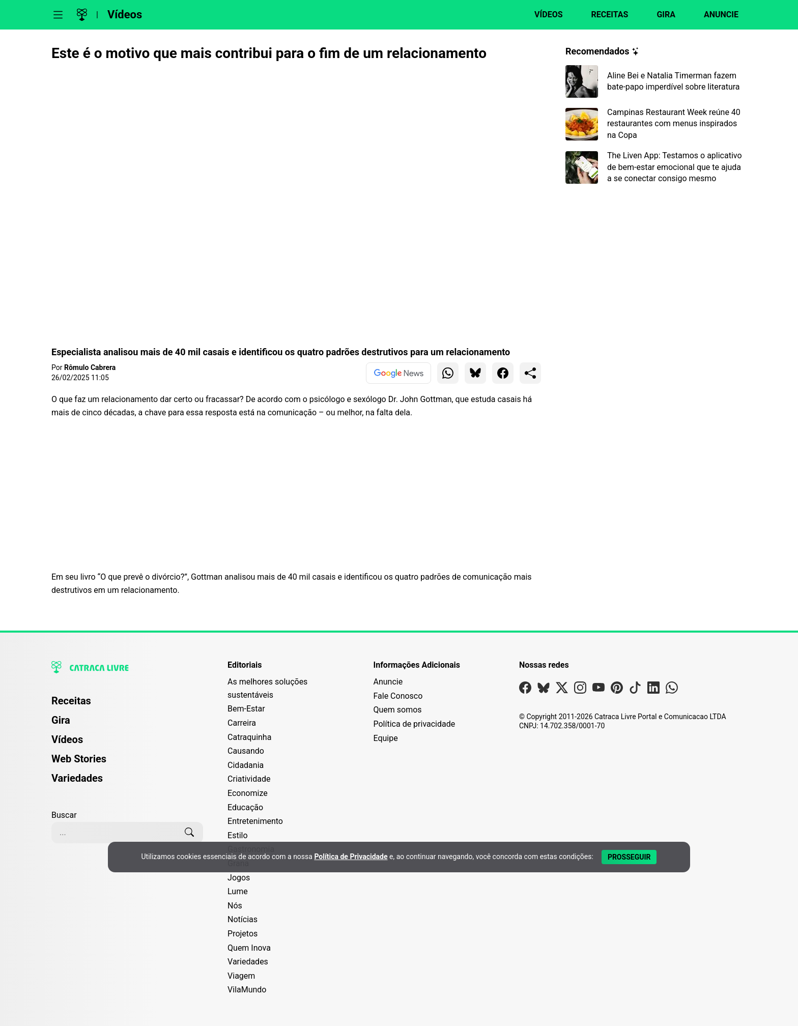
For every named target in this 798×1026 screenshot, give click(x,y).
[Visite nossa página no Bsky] (543, 690)
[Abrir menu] (58, 14)
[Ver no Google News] (398, 373)
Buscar (64, 815)
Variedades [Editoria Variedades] (247, 961)
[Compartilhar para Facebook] (503, 373)
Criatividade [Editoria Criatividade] (248, 779)
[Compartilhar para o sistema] (530, 373)
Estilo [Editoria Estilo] (237, 835)
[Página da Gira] (659, 14)
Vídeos (124, 14)
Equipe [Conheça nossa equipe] (385, 738)
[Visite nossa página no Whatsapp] (672, 690)
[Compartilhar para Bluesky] (475, 373)
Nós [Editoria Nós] (234, 905)
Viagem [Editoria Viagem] (241, 976)
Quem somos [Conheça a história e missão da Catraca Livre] (397, 710)
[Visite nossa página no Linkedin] (653, 690)
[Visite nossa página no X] (562, 690)
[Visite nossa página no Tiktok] (635, 690)
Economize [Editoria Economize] (247, 793)
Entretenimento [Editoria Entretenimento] (255, 821)
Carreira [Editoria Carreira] (241, 723)
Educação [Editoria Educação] (245, 807)
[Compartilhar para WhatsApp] (448, 373)
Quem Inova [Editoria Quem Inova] (249, 948)
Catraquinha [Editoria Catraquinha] (249, 737)
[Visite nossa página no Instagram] (580, 690)
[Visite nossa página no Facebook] (525, 690)
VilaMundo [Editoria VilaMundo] (246, 989)
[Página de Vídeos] (542, 14)
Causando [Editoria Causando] (245, 751)
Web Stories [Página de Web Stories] (78, 759)
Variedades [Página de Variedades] (77, 778)
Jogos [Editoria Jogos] (238, 877)
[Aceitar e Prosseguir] (629, 857)
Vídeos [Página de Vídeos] (67, 739)
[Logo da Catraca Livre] (82, 15)
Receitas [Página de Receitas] (71, 701)
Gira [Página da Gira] (60, 720)
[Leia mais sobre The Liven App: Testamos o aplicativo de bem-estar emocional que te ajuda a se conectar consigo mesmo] (656, 167)
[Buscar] (189, 832)
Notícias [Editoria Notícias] (242, 919)
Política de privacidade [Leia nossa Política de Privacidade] (414, 724)
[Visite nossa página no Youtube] (598, 690)
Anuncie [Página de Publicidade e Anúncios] (388, 682)
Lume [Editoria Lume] (237, 891)
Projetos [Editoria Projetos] (242, 933)
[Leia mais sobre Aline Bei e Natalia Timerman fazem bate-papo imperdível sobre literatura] (656, 81)
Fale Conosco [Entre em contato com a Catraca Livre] (397, 696)
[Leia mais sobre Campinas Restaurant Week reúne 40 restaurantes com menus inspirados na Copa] (656, 124)
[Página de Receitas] (604, 14)
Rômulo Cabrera (90, 367)
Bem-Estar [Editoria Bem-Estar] (246, 709)
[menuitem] (127, 705)
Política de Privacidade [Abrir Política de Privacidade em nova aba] (350, 856)
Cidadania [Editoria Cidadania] (245, 765)
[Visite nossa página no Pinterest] (617, 690)
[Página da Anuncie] (715, 14)
